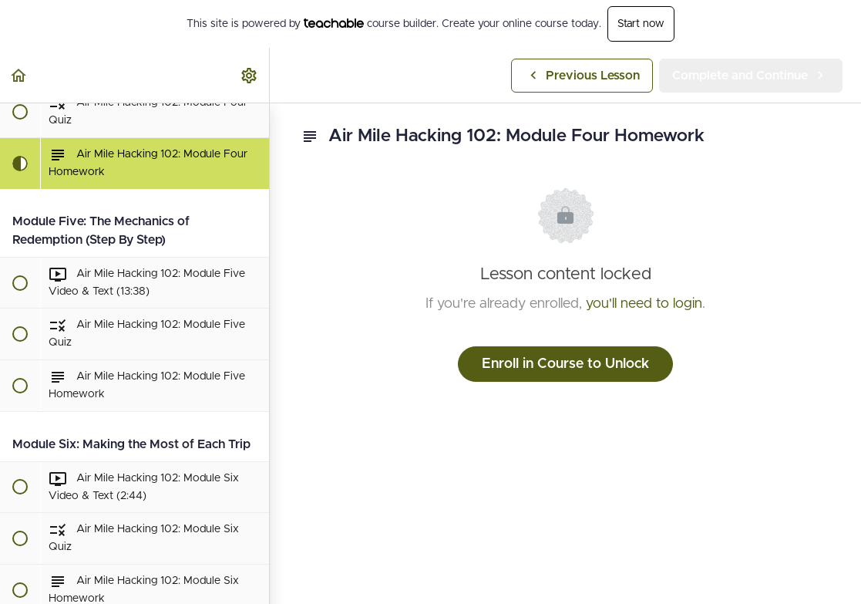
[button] (19, 75)
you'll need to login (644, 304)
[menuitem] (249, 75)
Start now (640, 24)
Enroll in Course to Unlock (565, 364)
